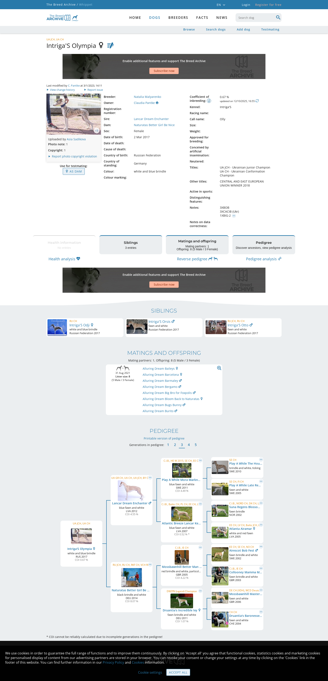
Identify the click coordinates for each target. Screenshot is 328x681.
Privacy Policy (113, 662)
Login (246, 5)
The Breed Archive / (62, 4)
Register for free (268, 5)
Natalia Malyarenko (147, 82)
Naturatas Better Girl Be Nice (154, 110)
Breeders (178, 17)
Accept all (178, 672)
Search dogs (216, 29)
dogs (154, 17)
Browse (189, 29)
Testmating (270, 29)
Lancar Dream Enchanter (151, 104)
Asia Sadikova (76, 124)
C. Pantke (74, 71)
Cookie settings (150, 672)
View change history (61, 75)
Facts (202, 17)
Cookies (138, 662)
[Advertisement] (147, 59)
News (222, 17)
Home (135, 17)
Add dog (243, 29)
